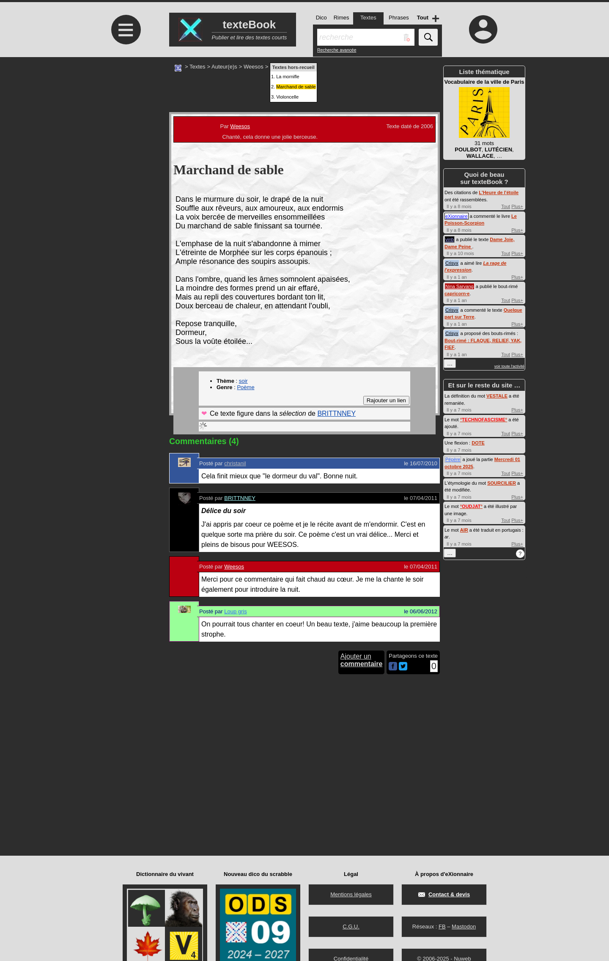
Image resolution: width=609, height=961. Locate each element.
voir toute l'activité (509, 366)
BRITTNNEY (336, 413)
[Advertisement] (124, 128)
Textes (197, 66)
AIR (464, 530)
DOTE (478, 442)
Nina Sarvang (459, 286)
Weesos (253, 66)
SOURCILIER (501, 483)
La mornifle (287, 76)
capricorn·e (456, 293)
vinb (449, 239)
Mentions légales (351, 894)
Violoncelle (287, 96)
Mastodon (464, 926)
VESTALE (497, 395)
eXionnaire (456, 216)
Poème (245, 387)
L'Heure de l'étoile (498, 192)
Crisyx (451, 263)
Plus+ (517, 206)
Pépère (452, 459)
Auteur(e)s (224, 66)
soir (243, 381)
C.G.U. (351, 926)
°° (484, 419)
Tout (505, 206)
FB (442, 926)
